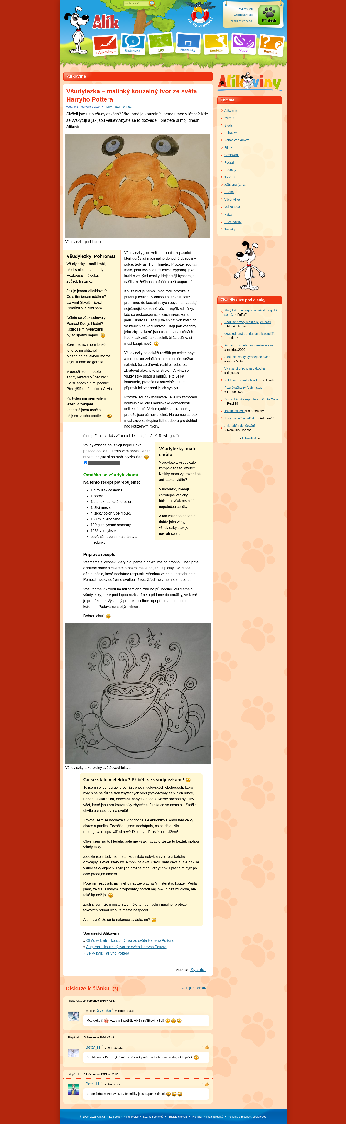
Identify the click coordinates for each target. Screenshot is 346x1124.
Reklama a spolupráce (246, 1116)
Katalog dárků (214, 1116)
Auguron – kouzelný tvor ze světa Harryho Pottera (126, 947)
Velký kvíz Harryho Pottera (107, 953)
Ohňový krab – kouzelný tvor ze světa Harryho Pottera (130, 940)
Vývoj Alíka (232, 199)
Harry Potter (112, 106)
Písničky (197, 1116)
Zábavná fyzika (235, 185)
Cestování (231, 155)
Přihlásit (269, 21)
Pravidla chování (177, 1116)
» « (249, 438)
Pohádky (230, 132)
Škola (228, 125)
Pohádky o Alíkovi (237, 140)
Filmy (228, 147)
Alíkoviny (230, 110)
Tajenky (229, 229)
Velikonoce (232, 207)
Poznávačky (232, 222)
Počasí (229, 162)
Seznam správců (153, 1116)
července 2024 (88, 106)
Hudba (229, 192)
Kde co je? (115, 1116)
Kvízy (228, 214)
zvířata (127, 106)
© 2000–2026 (92, 1116)
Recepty (230, 170)
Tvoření (229, 177)
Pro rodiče (132, 1116)
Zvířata (229, 118)
